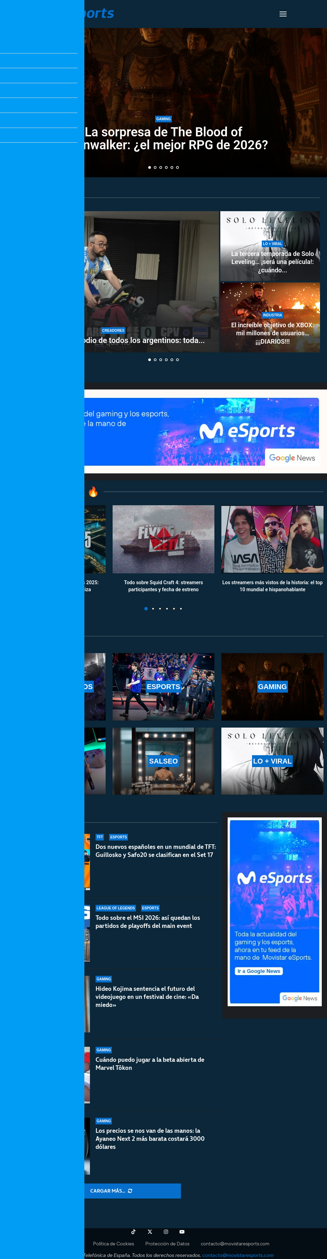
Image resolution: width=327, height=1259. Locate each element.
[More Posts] (111, 1191)
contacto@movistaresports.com (235, 1243)
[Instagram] (166, 1231)
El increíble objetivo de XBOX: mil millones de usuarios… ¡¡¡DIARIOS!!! (272, 333)
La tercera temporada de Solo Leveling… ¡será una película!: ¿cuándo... (272, 262)
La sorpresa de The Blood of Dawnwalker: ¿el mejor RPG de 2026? (163, 138)
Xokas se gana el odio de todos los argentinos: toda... (113, 340)
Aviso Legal (70, 1243)
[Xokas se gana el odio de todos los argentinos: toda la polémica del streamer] (113, 281)
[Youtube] (182, 1231)
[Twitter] (149, 1231)
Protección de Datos (167, 1243)
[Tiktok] (133, 1231)
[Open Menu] (283, 13)
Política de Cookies (113, 1243)
